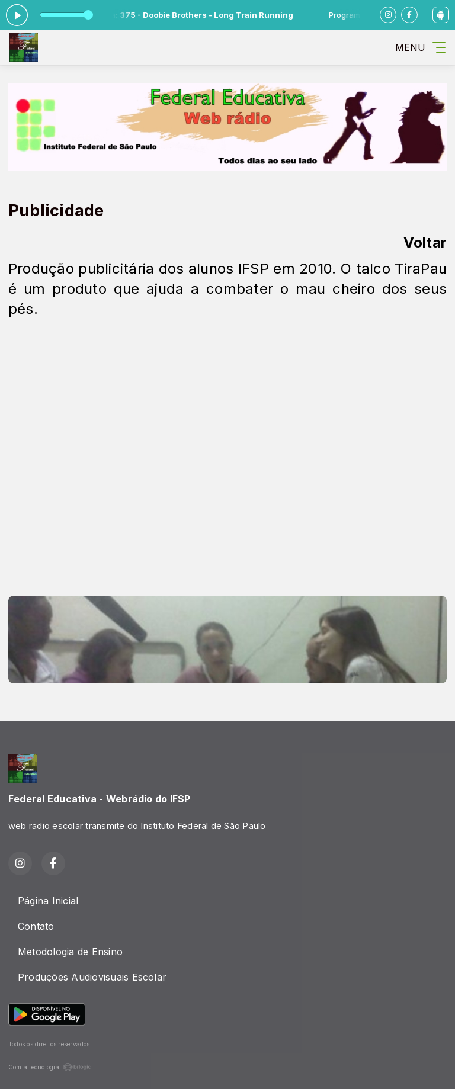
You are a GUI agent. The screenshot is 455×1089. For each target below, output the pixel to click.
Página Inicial (48, 901)
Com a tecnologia (49, 1067)
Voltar (425, 242)
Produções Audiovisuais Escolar (92, 977)
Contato (36, 926)
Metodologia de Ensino (70, 952)
